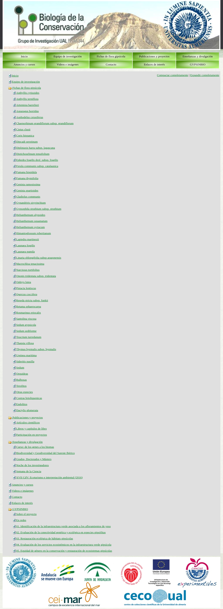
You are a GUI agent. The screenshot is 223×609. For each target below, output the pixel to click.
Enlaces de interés (22, 503)
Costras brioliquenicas (29, 398)
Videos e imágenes (23, 490)
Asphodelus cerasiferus (29, 117)
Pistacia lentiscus (26, 288)
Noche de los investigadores (32, 465)
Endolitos (21, 404)
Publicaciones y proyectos (25, 417)
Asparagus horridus (27, 111)
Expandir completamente (204, 75)
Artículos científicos (28, 422)
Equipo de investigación (26, 81)
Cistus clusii (23, 129)
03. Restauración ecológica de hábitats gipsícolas (44, 538)
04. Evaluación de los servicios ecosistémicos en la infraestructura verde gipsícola (63, 544)
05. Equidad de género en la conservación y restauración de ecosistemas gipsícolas (64, 550)
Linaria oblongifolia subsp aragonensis (38, 257)
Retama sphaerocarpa (28, 306)
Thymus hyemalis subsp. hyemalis (36, 349)
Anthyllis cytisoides (27, 92)
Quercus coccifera (26, 294)
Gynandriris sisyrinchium (31, 202)
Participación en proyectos (31, 434)
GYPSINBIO (18, 509)
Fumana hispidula (26, 172)
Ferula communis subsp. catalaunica (37, 166)
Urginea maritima (26, 355)
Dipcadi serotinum (27, 141)
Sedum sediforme (26, 331)
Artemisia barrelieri (27, 105)
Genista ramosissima (28, 184)
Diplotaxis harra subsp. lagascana (35, 147)
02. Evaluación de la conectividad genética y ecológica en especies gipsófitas (61, 532)
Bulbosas (21, 379)
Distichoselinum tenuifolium (32, 153)
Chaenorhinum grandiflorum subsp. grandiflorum (45, 123)
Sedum (20, 367)
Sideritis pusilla (25, 361)
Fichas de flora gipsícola (24, 87)
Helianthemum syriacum (30, 227)
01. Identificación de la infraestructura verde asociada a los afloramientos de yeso (63, 526)
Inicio (15, 75)
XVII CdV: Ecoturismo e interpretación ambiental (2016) (49, 477)
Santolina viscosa (26, 318)
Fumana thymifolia (27, 178)
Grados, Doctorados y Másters (33, 459)
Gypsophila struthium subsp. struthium (38, 208)
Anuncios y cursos (22, 484)
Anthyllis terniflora (27, 99)
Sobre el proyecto (26, 514)
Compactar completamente (172, 75)
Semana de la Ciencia (28, 471)
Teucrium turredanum (28, 337)
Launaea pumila (25, 251)
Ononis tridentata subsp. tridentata (36, 276)
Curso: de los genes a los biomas (35, 447)
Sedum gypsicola (26, 324)
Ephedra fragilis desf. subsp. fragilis (37, 160)
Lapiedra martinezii (27, 239)
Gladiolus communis (28, 196)
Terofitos (21, 385)
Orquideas (22, 373)
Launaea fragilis (25, 245)
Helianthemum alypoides (30, 215)
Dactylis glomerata (27, 410)
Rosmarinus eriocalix (28, 312)
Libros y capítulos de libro (31, 428)
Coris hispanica (25, 135)
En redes (21, 520)
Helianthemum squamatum (31, 221)
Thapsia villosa (25, 343)
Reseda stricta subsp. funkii (32, 300)
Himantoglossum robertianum (33, 233)
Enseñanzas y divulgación (25, 442)
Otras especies (24, 392)
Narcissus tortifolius (28, 269)
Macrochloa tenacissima (30, 263)
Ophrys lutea (23, 282)
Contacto (17, 496)
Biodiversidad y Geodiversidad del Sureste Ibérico (45, 453)
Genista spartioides (27, 190)
